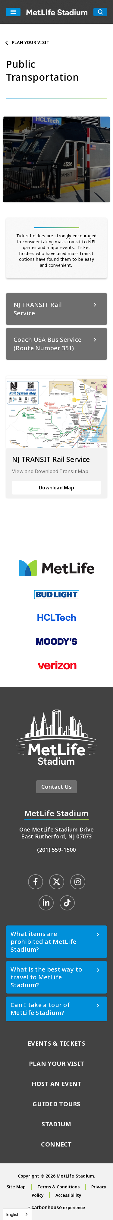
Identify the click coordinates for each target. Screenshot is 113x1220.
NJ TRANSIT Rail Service (51, 459)
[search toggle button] (100, 12)
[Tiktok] (67, 903)
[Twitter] (57, 881)
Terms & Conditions (58, 1187)
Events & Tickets (56, 1043)
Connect (56, 1144)
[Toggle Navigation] (13, 12)
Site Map (16, 1187)
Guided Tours (56, 1104)
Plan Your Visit (30, 42)
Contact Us (56, 786)
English (13, 1214)
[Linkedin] (46, 903)
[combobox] (17, 1214)
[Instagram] (78, 881)
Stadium (56, 1124)
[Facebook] (35, 881)
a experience (56, 1207)
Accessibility (68, 1195)
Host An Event (57, 1084)
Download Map (56, 487)
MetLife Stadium (57, 12)
